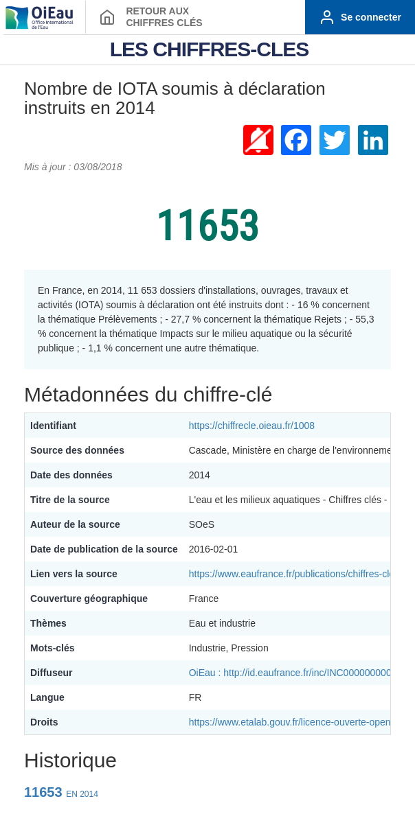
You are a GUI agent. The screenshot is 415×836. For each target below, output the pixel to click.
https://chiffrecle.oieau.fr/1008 (252, 425)
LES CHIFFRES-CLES (209, 49)
